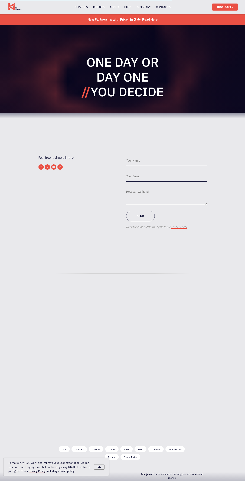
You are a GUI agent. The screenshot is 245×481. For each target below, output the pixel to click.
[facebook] (41, 167)
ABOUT (114, 7)
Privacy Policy (37, 471)
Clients (112, 449)
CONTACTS (163, 7)
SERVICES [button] (81, 7)
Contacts (156, 449)
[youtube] (53, 167)
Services (96, 449)
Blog (64, 449)
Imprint (111, 457)
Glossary (79, 449)
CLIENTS (98, 7)
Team (140, 449)
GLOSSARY (144, 7)
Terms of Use (175, 449)
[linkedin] (60, 167)
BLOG (127, 7)
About (126, 449)
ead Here (151, 19)
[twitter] (47, 167)
